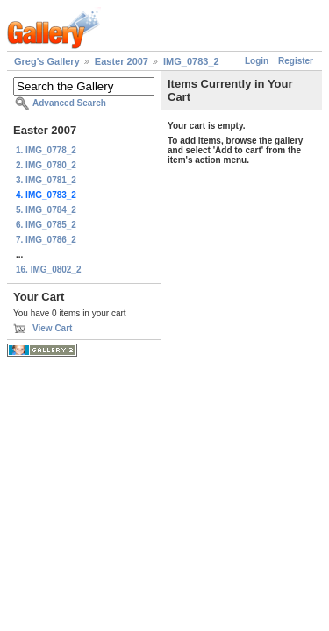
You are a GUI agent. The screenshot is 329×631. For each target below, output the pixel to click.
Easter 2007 (121, 61)
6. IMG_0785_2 (46, 225)
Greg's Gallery (47, 61)
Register (295, 61)
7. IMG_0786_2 (46, 240)
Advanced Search (69, 103)
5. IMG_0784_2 (46, 210)
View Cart (52, 328)
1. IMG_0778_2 (46, 150)
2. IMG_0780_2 (46, 165)
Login (256, 61)
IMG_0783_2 (191, 61)
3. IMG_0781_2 (46, 180)
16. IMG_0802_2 (49, 269)
